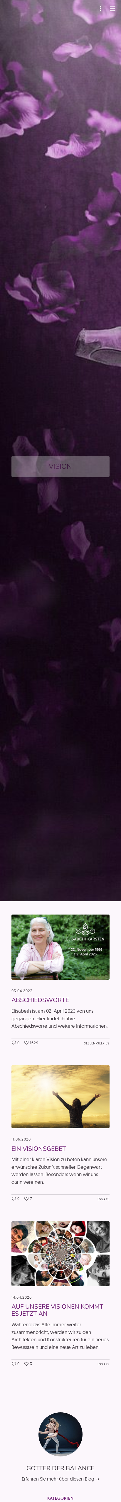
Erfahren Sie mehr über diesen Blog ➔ (60, 1479)
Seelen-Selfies (97, 1043)
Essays (104, 1199)
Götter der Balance (60, 1468)
